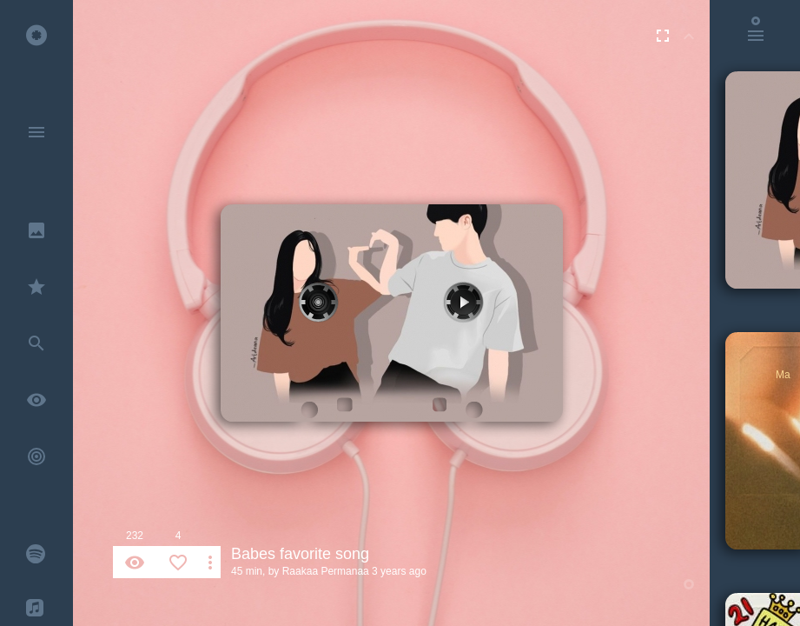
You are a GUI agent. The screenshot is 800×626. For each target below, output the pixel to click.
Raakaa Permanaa (325, 571)
